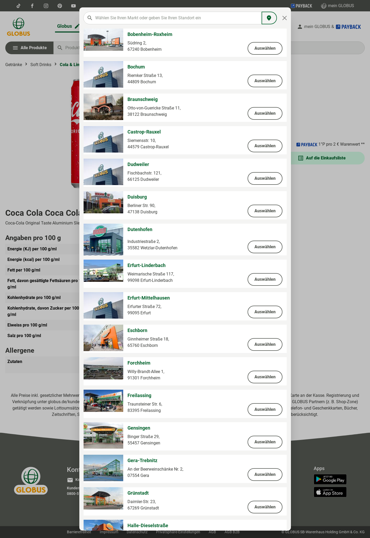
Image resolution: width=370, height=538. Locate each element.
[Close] (284, 18)
